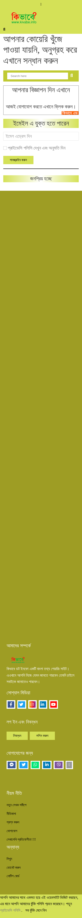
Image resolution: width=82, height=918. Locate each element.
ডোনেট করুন (14, 867)
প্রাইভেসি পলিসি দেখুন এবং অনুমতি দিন (36, 148)
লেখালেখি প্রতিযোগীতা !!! (21, 839)
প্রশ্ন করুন (13, 822)
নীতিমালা (11, 814)
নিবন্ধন (17, 735)
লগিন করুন (42, 735)
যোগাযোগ (12, 831)
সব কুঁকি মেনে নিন (36, 910)
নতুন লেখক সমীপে (16, 805)
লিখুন (9, 859)
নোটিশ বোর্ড (13, 876)
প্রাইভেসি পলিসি (10, 910)
